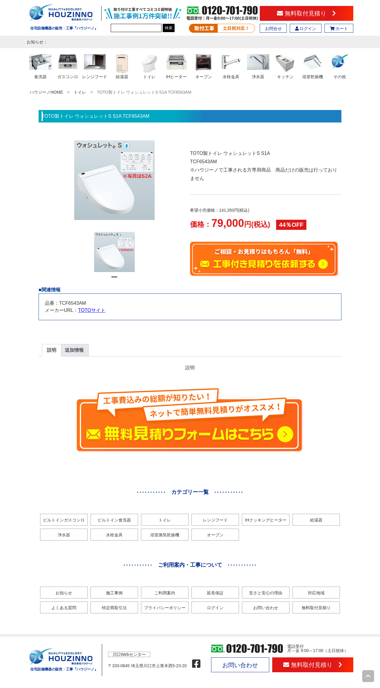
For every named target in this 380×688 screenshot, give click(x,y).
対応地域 (316, 592)
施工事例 (114, 592)
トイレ (80, 92)
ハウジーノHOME (46, 92)
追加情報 (74, 350)
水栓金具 (114, 535)
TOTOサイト (91, 310)
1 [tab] (114, 279)
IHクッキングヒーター (265, 520)
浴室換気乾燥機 (164, 535)
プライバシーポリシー (165, 607)
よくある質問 (63, 607)
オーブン (215, 535)
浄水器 (64, 535)
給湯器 (316, 520)
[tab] (51, 350)
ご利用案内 (164, 592)
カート (339, 28)
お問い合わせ (265, 607)
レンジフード (215, 520)
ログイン (305, 28)
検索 (168, 28)
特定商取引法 (114, 607)
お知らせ (64, 592)
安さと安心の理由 (265, 592)
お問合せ (273, 28)
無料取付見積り (306, 13)
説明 (51, 350)
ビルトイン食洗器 (114, 520)
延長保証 (215, 592)
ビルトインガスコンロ (64, 520)
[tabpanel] (114, 252)
